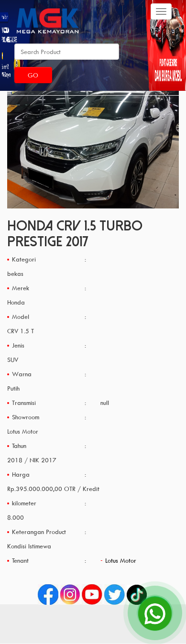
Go (33, 75)
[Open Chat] (155, 613)
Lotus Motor (120, 560)
